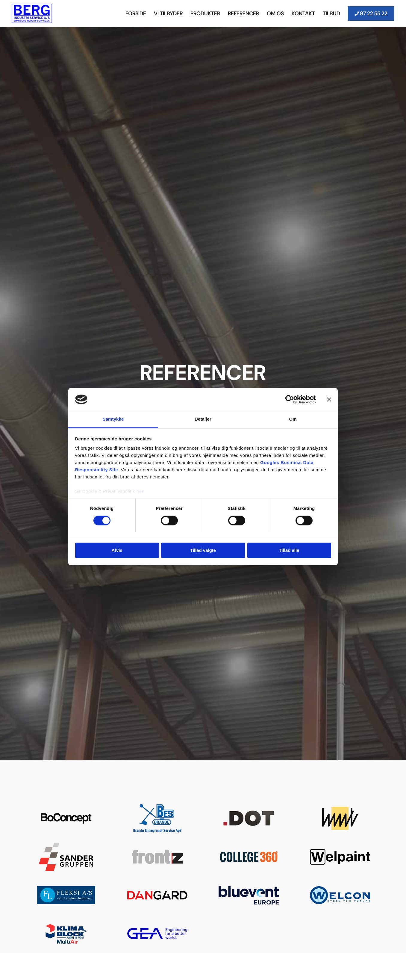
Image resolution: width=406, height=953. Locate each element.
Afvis (116, 550)
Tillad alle (289, 550)
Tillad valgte (203, 550)
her (140, 491)
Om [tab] (292, 419)
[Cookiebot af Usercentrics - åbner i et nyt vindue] (289, 399)
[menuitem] (136, 13)
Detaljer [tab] (203, 419)
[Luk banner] (329, 399)
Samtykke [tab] (113, 419)
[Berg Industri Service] (32, 13)
